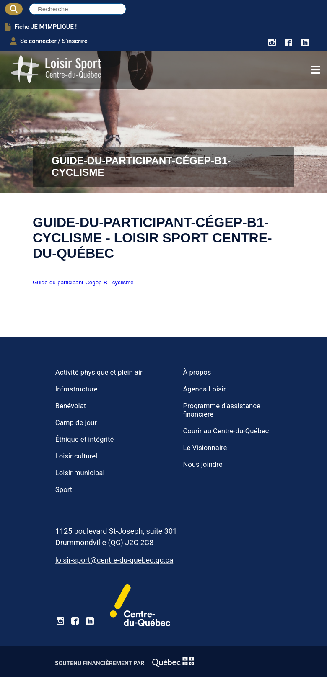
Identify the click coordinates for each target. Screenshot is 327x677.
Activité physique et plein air (99, 372)
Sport (63, 489)
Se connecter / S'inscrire (49, 41)
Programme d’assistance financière (221, 410)
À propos (197, 372)
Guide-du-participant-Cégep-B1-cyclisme (83, 282)
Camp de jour (76, 422)
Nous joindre (202, 464)
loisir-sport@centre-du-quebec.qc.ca (114, 560)
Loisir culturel (76, 456)
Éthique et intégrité (84, 439)
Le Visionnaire (205, 447)
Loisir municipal (80, 472)
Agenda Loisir (204, 389)
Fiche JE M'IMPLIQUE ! (41, 27)
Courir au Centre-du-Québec (226, 431)
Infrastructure (76, 389)
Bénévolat (70, 406)
